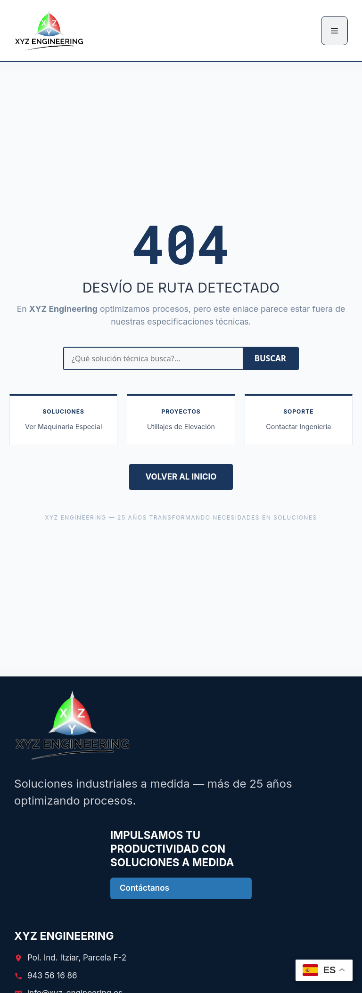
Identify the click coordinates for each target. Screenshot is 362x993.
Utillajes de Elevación (181, 427)
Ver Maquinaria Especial (63, 427)
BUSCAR (270, 358)
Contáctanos (144, 888)
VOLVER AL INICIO (181, 476)
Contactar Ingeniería (298, 427)
